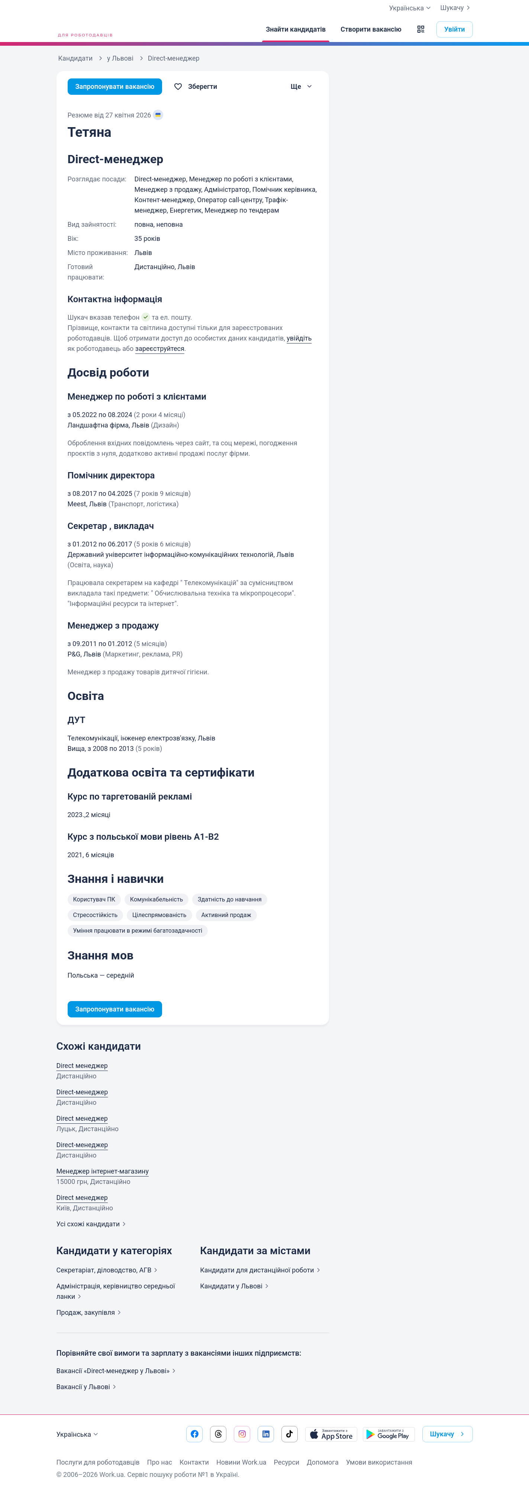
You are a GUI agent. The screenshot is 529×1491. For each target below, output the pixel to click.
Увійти (454, 29)
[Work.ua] (84, 29)
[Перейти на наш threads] (218, 1434)
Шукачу (456, 8)
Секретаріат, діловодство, (109, 1270)
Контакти (194, 1462)
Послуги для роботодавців (98, 1462)
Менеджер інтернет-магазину (103, 1171)
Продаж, (90, 1312)
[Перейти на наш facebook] (194, 1434)
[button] (421, 29)
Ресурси (287, 1462)
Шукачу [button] (448, 1434)
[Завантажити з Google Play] (389, 1434)
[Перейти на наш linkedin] (266, 1434)
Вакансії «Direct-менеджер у (118, 1371)
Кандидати (261, 1270)
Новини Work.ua (241, 1462)
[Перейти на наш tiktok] (289, 1434)
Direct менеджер (82, 1065)
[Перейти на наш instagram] (242, 1434)
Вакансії (88, 1387)
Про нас (159, 1462)
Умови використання (379, 1462)
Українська (78, 1434)
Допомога (322, 1462)
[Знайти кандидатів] (295, 29)
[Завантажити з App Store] (331, 1434)
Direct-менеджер (82, 1092)
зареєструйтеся (159, 348)
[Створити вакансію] (371, 29)
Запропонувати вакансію (115, 86)
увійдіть (299, 338)
